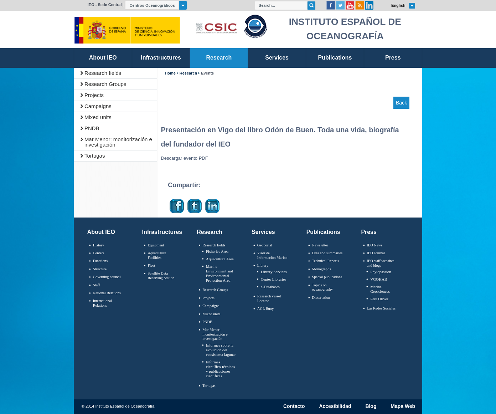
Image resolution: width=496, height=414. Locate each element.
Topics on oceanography (322, 287)
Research (188, 73)
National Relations (107, 293)
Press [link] (393, 58)
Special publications (327, 277)
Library (262, 265)
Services (263, 232)
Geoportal (264, 245)
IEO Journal (376, 253)
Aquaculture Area (220, 259)
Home (170, 73)
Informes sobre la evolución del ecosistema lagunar (221, 350)
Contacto (294, 406)
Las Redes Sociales (381, 308)
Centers (98, 253)
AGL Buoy (265, 309)
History (98, 245)
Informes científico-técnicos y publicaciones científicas (220, 369)
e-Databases (270, 287)
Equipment (156, 245)
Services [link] (277, 58)
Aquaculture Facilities (157, 255)
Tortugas (94, 156)
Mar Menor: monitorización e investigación (118, 142)
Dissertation (321, 298)
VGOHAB (378, 279)
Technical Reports (325, 261)
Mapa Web (403, 406)
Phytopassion (380, 272)
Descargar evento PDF (184, 158)
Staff (96, 285)
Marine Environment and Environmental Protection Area (219, 273)
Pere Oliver (379, 299)
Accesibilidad (335, 406)
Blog (370, 406)
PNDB (91, 128)
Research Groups (105, 84)
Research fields (102, 73)
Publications (323, 232)
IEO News (374, 245)
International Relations (102, 303)
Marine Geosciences (380, 289)
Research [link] (219, 58)
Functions (100, 261)
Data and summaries (327, 253)
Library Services (274, 272)
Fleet (151, 265)
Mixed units (98, 117)
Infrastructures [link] (161, 58)
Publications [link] (335, 58)
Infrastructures (162, 232)
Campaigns (98, 106)
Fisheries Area (217, 251)
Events (207, 73)
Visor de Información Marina (272, 255)
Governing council (107, 277)
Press (369, 232)
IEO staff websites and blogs (380, 263)
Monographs (321, 269)
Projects (94, 95)
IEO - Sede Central (105, 4)
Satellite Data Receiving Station (161, 275)
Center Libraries (273, 279)
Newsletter (320, 245)
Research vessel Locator (269, 298)
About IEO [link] (103, 58)
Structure (100, 269)
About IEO (101, 232)
